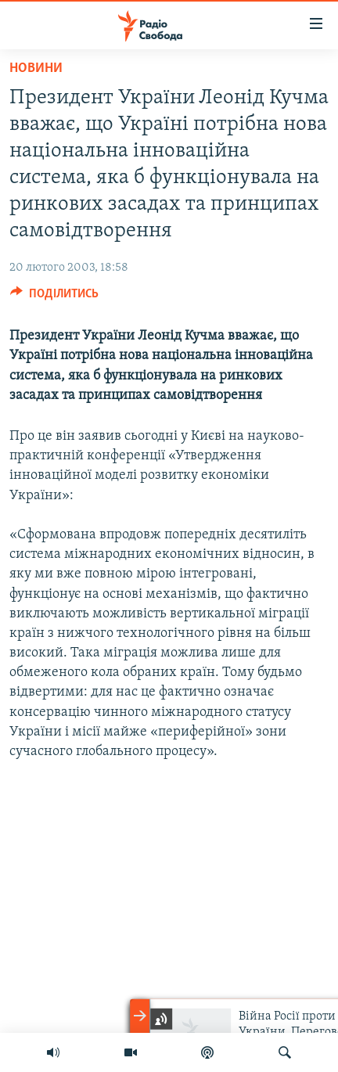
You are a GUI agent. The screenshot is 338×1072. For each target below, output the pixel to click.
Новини (36, 68)
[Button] (54, 297)
